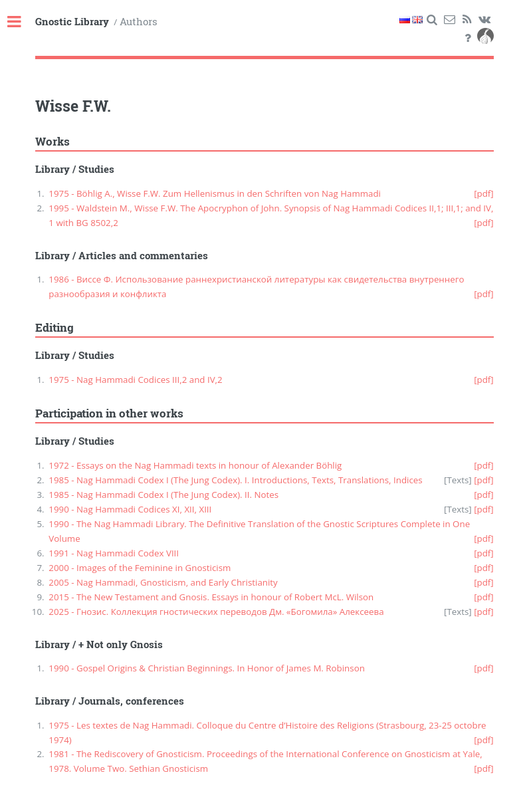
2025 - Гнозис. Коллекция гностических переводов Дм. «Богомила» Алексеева (216, 612)
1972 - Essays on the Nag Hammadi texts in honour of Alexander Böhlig (195, 465)
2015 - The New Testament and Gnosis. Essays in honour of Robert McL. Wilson (211, 597)
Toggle (21, 22)
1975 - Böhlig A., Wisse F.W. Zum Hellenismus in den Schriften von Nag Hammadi (215, 193)
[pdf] (484, 193)
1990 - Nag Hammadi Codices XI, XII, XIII (130, 509)
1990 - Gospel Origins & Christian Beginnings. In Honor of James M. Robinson (207, 668)
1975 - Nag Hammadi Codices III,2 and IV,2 (135, 380)
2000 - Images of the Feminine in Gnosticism (140, 568)
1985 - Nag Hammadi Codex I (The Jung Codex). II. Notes (163, 495)
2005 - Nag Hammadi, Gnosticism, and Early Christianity (163, 582)
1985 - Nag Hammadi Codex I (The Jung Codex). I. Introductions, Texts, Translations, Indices (235, 480)
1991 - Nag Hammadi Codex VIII (114, 553)
